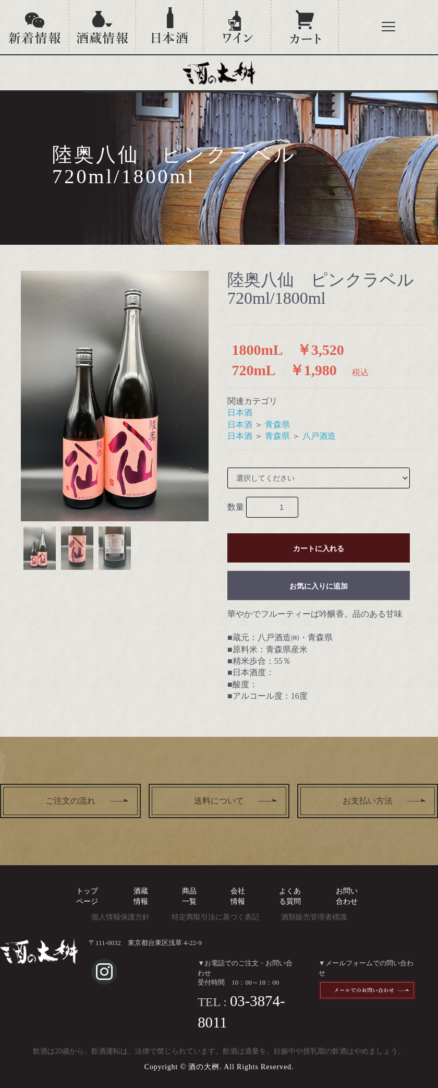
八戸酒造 (319, 436)
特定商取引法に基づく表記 (215, 917)
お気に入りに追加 (318, 586)
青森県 (277, 424)
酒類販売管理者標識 (314, 917)
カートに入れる (318, 548)
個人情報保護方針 (120, 917)
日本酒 (239, 412)
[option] (115, 396)
